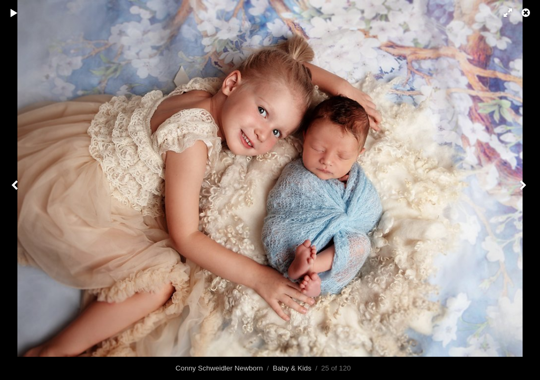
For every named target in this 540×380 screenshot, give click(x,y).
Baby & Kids (292, 368)
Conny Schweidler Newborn (219, 368)
